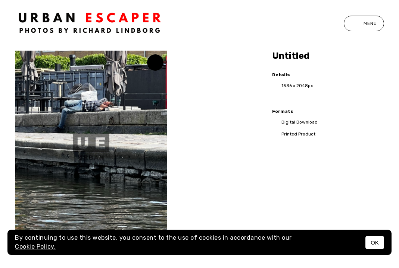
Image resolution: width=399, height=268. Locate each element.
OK (375, 242)
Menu (364, 23)
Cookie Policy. (35, 246)
